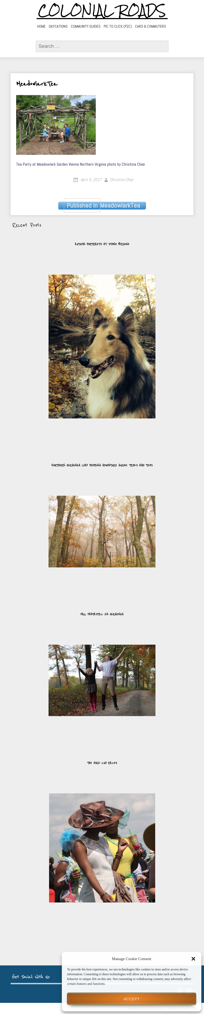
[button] (193, 958)
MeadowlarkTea (102, 205)
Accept (132, 998)
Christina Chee (121, 179)
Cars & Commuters (150, 26)
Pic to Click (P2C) (118, 26)
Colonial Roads (102, 10)
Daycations (58, 26)
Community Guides (86, 26)
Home (41, 26)
